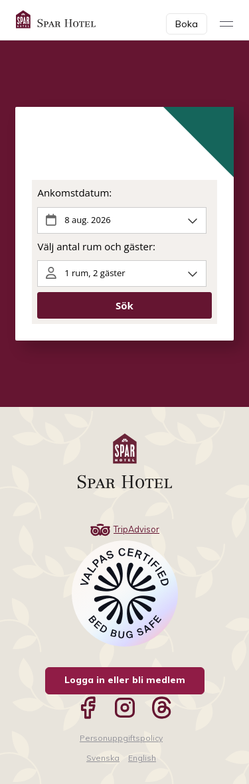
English (142, 758)
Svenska (103, 758)
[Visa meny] (226, 24)
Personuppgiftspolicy (121, 738)
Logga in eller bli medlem (124, 680)
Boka (186, 24)
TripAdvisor (124, 529)
